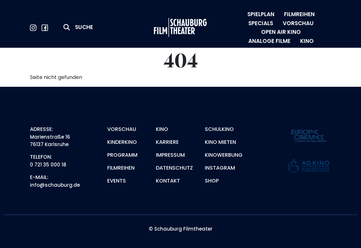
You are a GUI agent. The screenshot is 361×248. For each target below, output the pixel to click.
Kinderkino (122, 142)
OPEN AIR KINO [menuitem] (281, 32)
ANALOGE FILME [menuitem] (269, 41)
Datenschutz (174, 168)
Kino (162, 129)
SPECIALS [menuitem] (260, 23)
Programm (122, 155)
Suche (84, 27)
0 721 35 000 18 (48, 164)
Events (116, 180)
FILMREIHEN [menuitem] (299, 14)
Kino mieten (220, 142)
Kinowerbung (223, 155)
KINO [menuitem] (307, 41)
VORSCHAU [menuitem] (298, 23)
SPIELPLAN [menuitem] (260, 14)
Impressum (170, 155)
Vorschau (121, 129)
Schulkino (219, 129)
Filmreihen (121, 168)
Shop (212, 180)
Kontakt (168, 180)
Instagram (220, 168)
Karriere (167, 142)
